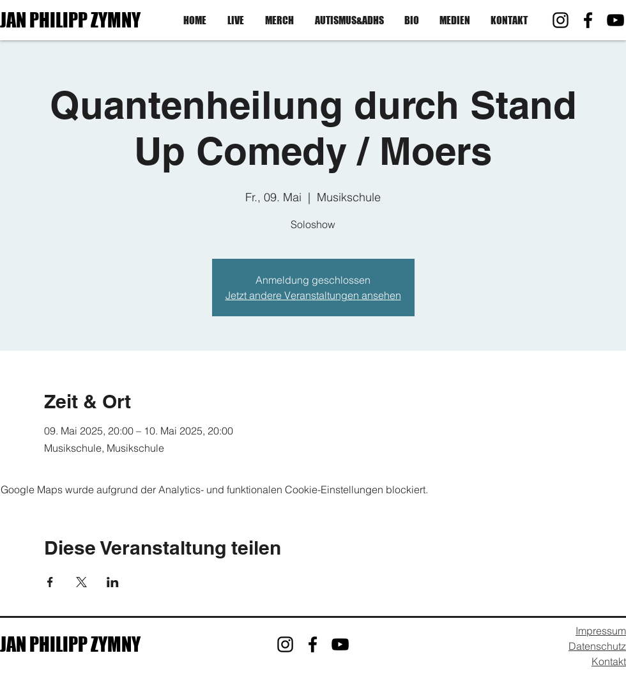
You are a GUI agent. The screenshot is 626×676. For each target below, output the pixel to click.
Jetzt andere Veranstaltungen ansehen (313, 295)
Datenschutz (597, 646)
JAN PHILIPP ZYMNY (70, 19)
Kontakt (609, 661)
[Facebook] (588, 20)
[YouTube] (615, 20)
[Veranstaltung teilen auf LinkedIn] (113, 582)
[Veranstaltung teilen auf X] (81, 582)
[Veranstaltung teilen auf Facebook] (50, 582)
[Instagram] (560, 20)
